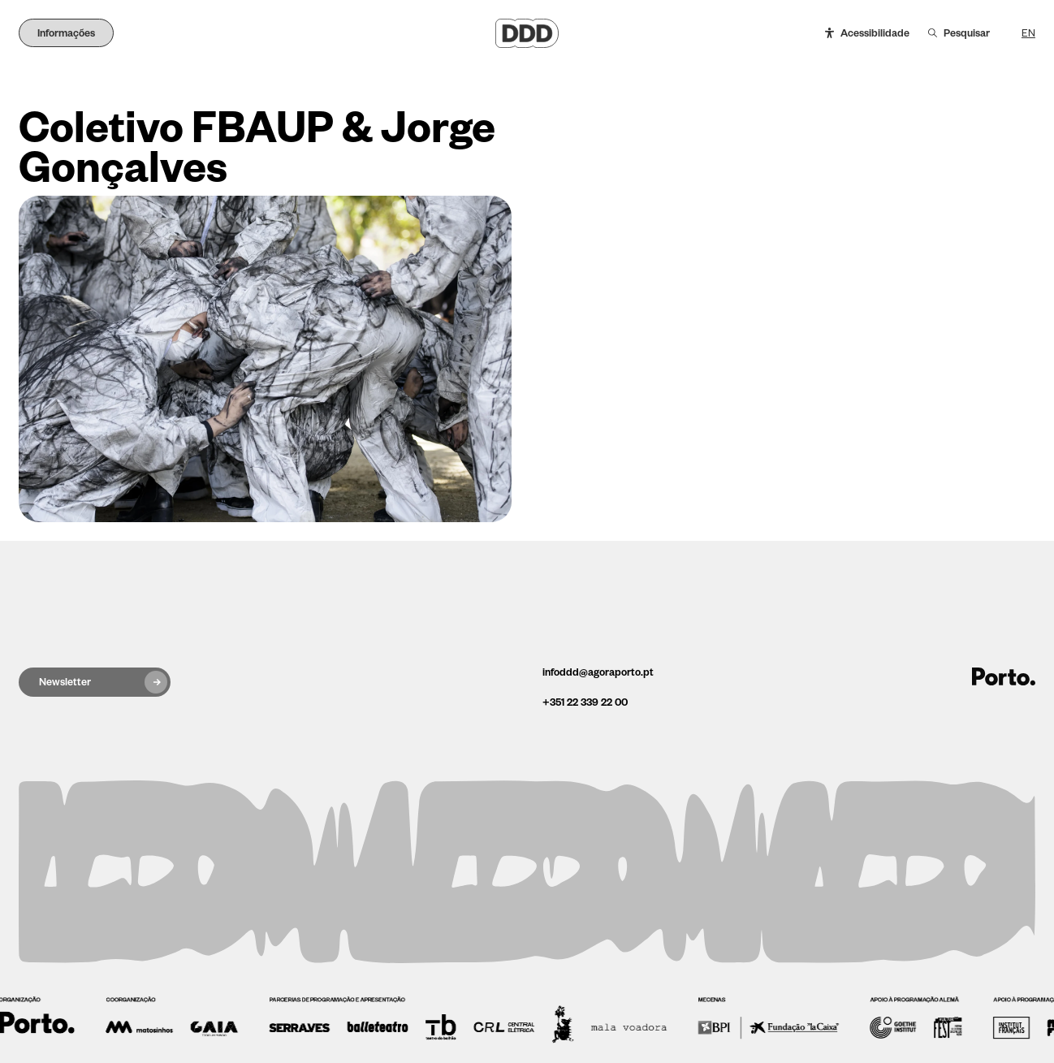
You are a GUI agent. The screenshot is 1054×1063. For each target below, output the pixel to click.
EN (1028, 33)
